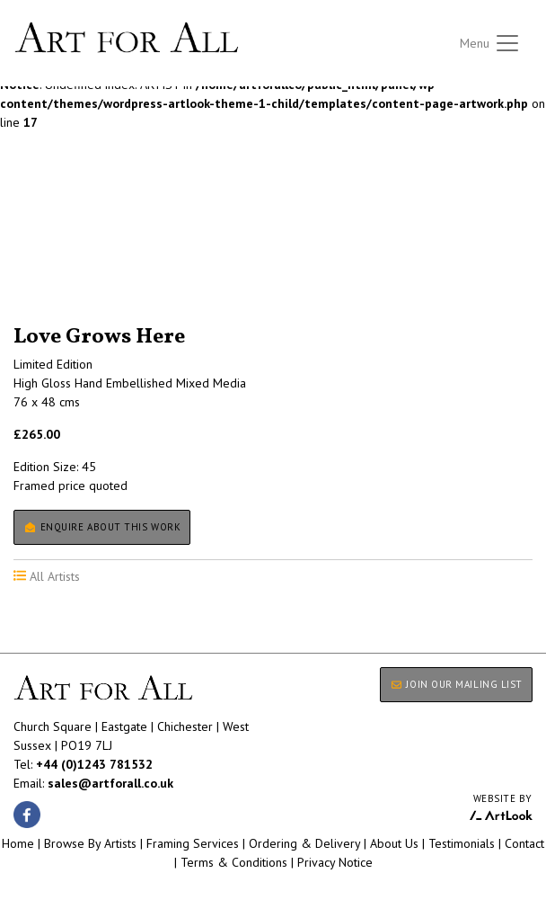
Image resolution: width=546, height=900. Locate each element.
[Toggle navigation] (490, 43)
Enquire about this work (102, 527)
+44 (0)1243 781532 (94, 764)
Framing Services (192, 843)
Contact (524, 843)
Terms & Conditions (234, 862)
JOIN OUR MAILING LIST (456, 684)
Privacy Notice (335, 862)
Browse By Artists (90, 843)
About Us (394, 843)
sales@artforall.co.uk (110, 783)
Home (18, 843)
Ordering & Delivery (304, 843)
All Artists (44, 247)
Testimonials (461, 843)
